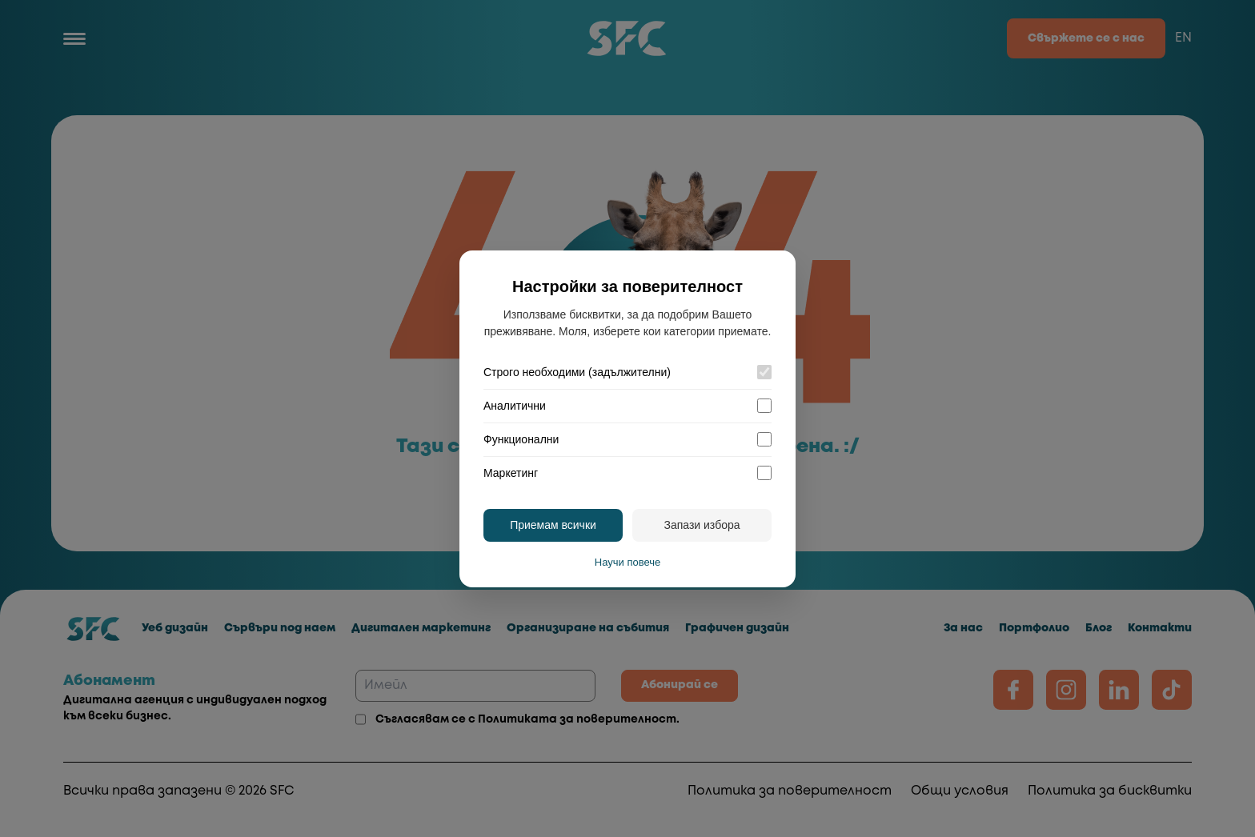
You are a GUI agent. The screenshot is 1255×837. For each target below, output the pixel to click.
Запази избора (702, 525)
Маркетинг (510, 473)
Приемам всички (553, 525)
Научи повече (627, 562)
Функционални (521, 439)
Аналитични (514, 405)
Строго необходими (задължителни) (577, 372)
